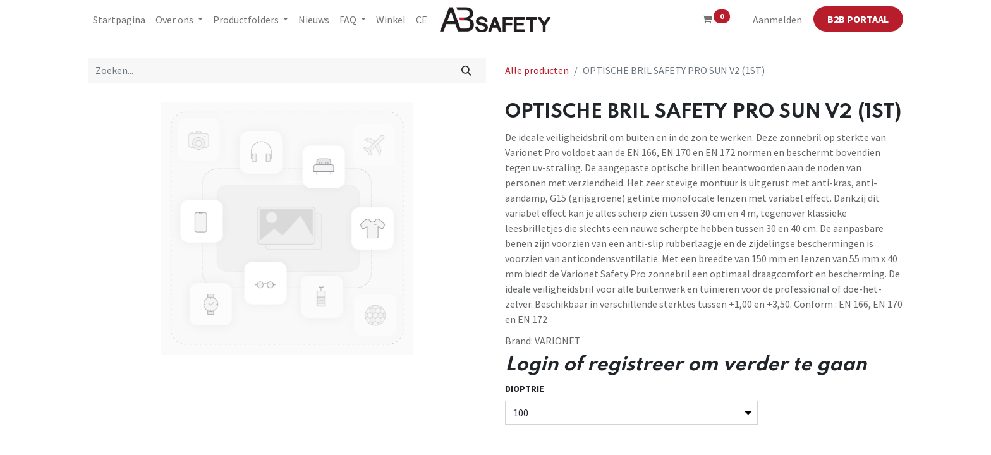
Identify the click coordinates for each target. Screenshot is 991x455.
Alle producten (537, 70)
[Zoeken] (466, 70)
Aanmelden (777, 19)
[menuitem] (119, 19)
